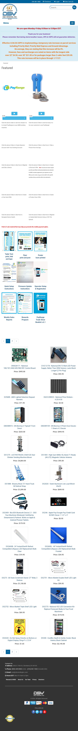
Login (57, 1)
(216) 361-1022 (32, 669)
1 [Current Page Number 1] (8, 341)
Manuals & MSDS (11, 679)
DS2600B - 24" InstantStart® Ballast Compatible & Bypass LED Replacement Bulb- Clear (19, 548)
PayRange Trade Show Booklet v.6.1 (40, 319)
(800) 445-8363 (17, 669)
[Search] (59, 8)
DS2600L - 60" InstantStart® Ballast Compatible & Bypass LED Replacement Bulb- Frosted (58, 548)
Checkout (47, 1)
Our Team (27, 679)
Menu (6, 23)
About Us (20, 679)
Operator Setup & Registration (40, 288)
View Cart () (68, 1)
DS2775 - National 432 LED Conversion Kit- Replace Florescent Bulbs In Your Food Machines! (58, 609)
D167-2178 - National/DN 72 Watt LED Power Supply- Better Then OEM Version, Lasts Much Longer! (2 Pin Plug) (58, 368)
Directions (41, 679)
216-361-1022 (36, 1)
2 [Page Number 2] (13, 341)
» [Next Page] (17, 341)
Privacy (34, 679)
